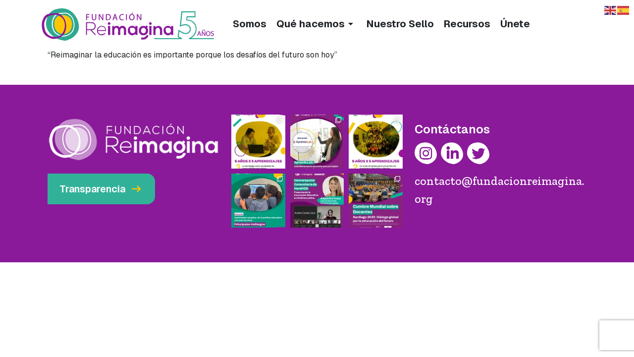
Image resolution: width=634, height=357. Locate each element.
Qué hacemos (316, 24)
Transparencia (101, 188)
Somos (249, 23)
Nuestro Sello (400, 23)
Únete (515, 23)
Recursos (467, 23)
